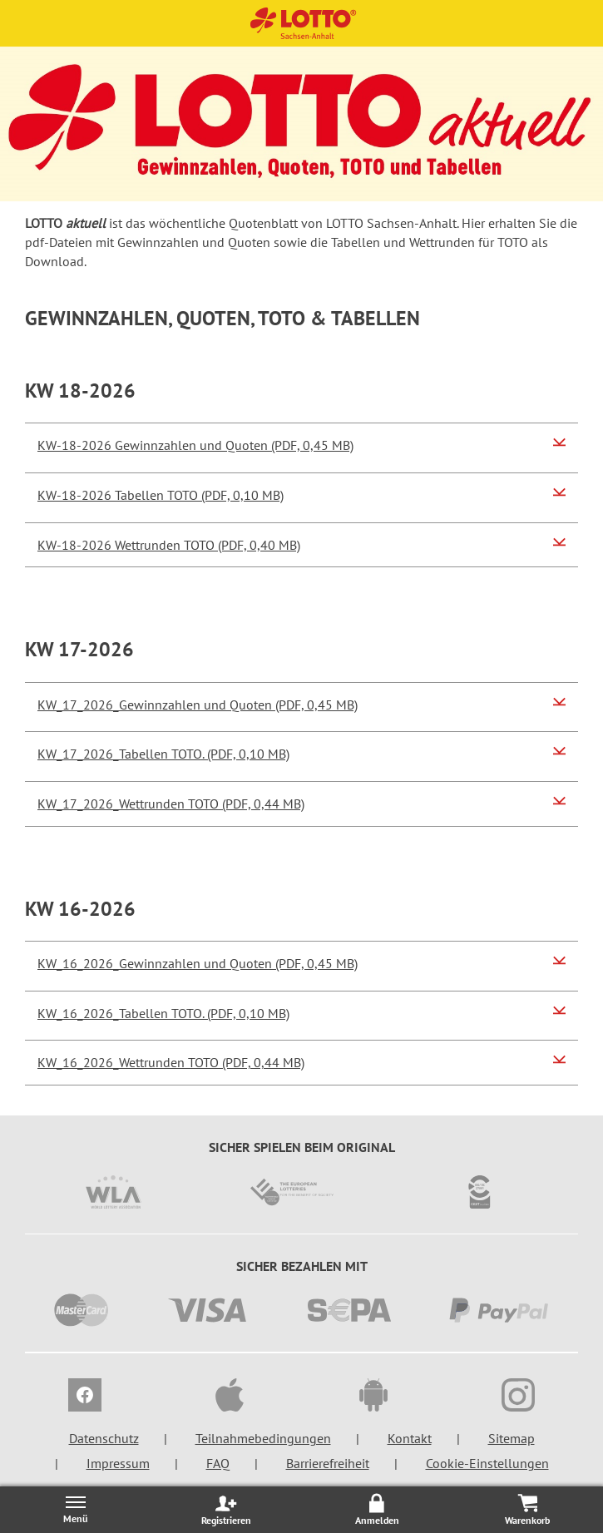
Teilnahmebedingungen (263, 1438)
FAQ (218, 1463)
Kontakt (410, 1438)
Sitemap (511, 1438)
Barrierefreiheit (327, 1463)
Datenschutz (104, 1438)
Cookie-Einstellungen (487, 1463)
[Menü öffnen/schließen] (75, 1509)
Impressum (118, 1463)
